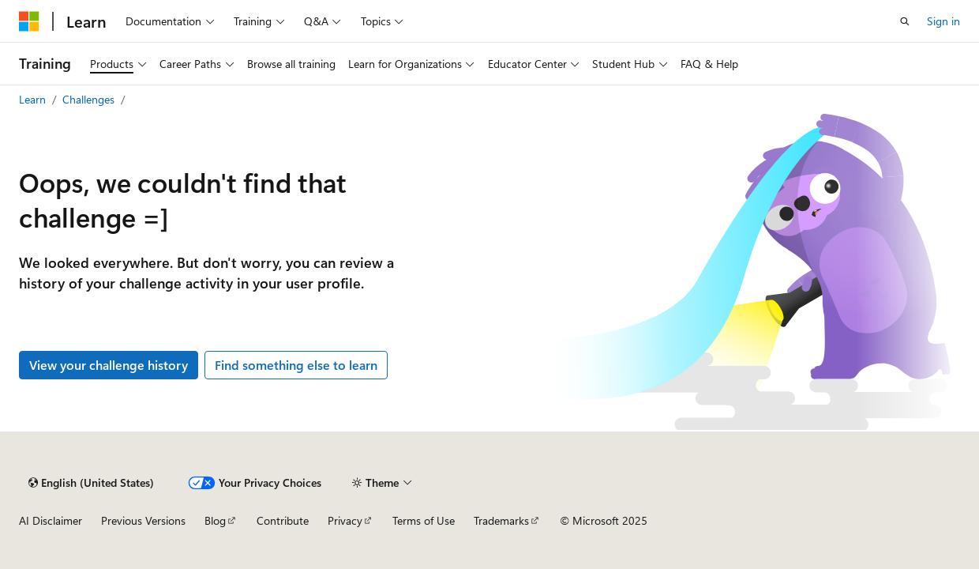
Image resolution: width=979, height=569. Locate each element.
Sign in (943, 20)
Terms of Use (423, 520)
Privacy (345, 520)
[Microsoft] (29, 21)
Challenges (90, 99)
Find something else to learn (296, 364)
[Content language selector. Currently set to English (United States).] (91, 483)
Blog (215, 520)
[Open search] (905, 21)
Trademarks (501, 520)
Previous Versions (143, 520)
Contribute (283, 520)
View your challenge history (108, 364)
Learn (34, 99)
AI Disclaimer (50, 520)
